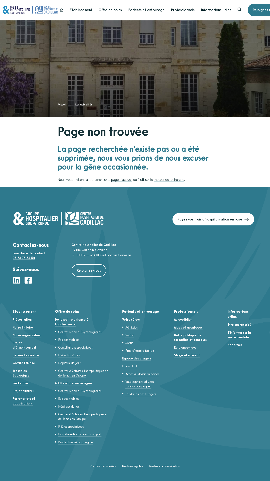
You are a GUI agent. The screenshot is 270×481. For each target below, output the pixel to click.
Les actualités (83, 104)
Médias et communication (164, 466)
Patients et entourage (155, 10)
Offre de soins (119, 10)
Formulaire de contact (29, 253)
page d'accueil (121, 180)
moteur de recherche (169, 180)
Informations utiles (225, 10)
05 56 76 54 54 (24, 258)
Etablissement (90, 10)
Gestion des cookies (103, 466)
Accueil (62, 104)
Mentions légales (132, 466)
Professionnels (192, 10)
